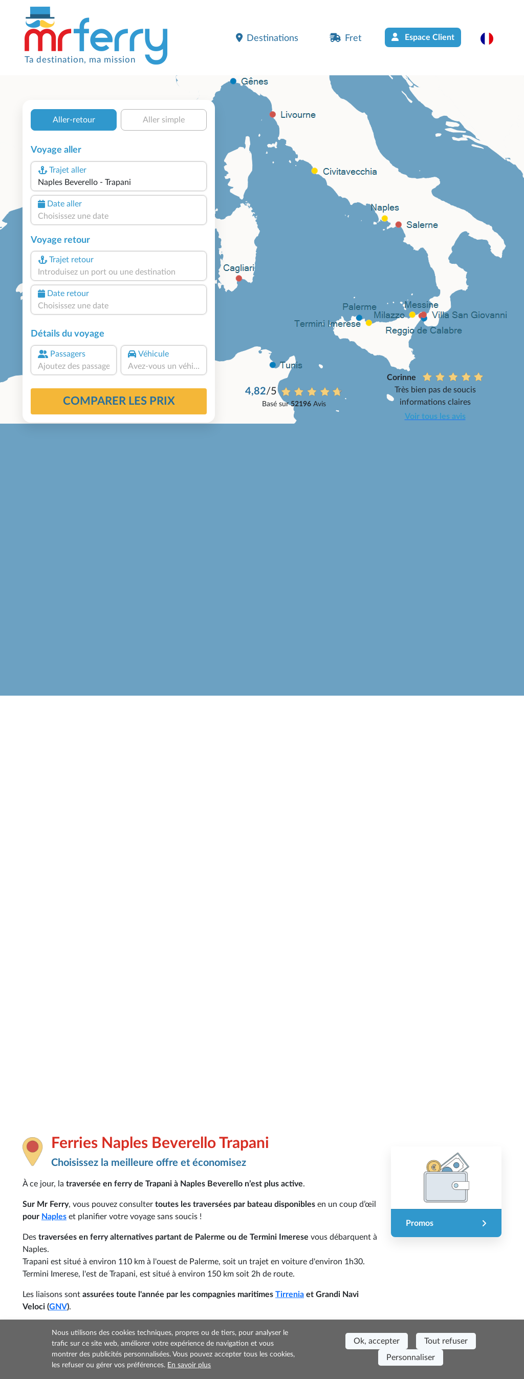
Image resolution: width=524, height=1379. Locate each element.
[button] (492, 38)
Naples (54, 1217)
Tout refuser (446, 1341)
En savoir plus (189, 1365)
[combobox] (119, 182)
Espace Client (422, 37)
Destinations (267, 38)
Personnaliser (410, 1357)
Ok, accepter (377, 1341)
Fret (345, 38)
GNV (58, 1307)
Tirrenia (289, 1294)
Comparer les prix (119, 401)
